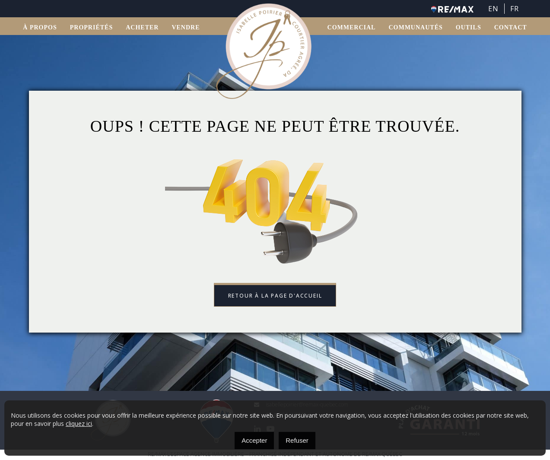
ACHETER (142, 28)
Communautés (415, 28)
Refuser (297, 440)
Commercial (351, 28)
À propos (40, 28)
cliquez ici (79, 423)
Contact (510, 28)
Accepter (254, 440)
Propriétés (91, 28)
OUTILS (468, 28)
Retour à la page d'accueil (275, 296)
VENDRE (186, 28)
